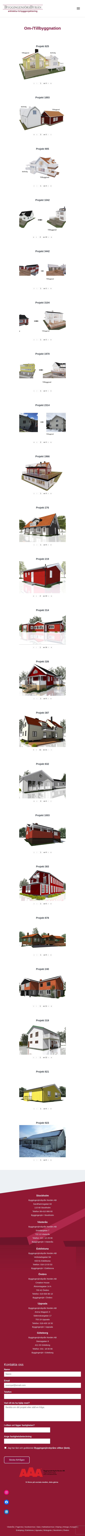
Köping (58, 1527)
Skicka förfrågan (17, 1460)
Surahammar (29, 1527)
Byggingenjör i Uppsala (42, 1327)
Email (7, 1381)
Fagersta (19, 1527)
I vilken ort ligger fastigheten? (20, 1425)
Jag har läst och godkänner (39, 1448)
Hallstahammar (48, 1527)
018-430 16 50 (46, 1323)
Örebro (66, 1530)
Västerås (11, 1527)
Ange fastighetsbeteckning (18, 1436)
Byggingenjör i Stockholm (42, 1215)
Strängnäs (47, 1530)
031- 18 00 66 (46, 1349)
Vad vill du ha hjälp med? (17, 1403)
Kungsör (73, 1527)
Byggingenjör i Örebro (42, 1297)
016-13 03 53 (46, 1264)
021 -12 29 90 (46, 1238)
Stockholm (57, 1530)
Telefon (8, 1392)
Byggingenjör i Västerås (42, 1242)
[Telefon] (42, 1396)
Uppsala (38, 1530)
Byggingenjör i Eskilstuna (42, 1268)
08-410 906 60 (46, 1211)
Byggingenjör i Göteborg (42, 1352)
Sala (38, 1527)
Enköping (20, 1530)
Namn (7, 1369)
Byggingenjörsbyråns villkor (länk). (52, 1448)
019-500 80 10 (46, 1294)
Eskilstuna (29, 1530)
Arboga (66, 1527)
